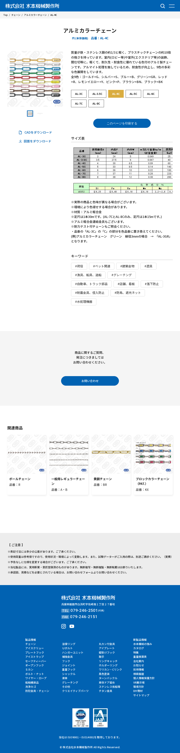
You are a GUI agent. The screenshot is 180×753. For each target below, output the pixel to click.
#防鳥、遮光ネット (128, 292)
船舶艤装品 (32, 682)
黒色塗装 (104, 674)
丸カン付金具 (107, 644)
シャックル (68, 674)
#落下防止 (152, 283)
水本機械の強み (142, 644)
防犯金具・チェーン (37, 691)
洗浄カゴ (30, 687)
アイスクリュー (34, 648)
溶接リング (68, 644)
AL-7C (79, 103)
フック (66, 661)
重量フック (68, 669)
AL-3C (79, 94)
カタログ (138, 648)
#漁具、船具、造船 (88, 274)
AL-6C (151, 94)
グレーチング (70, 682)
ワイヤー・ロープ (36, 678)
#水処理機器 (83, 301)
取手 (101, 657)
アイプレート (107, 648)
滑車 (64, 678)
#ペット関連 (101, 266)
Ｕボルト (67, 648)
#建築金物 (127, 266)
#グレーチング (121, 274)
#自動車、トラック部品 (91, 283)
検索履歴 (138, 674)
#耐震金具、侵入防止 (90, 292)
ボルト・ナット (34, 674)
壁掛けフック (107, 652)
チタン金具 (105, 691)
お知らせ (138, 665)
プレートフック (34, 652)
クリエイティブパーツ (75, 691)
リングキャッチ (108, 661)
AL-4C (116, 94)
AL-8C (96, 103)
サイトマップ (141, 695)
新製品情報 (140, 640)
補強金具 (67, 657)
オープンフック (34, 665)
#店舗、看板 (126, 283)
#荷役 (79, 266)
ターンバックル (108, 678)
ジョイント (68, 665)
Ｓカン (29, 669)
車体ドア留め (107, 682)
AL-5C (133, 94)
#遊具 (148, 266)
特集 (136, 652)
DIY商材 (138, 691)
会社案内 (138, 661)
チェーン (30, 644)
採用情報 (138, 669)
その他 (66, 687)
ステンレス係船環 (109, 687)
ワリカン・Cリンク (110, 669)
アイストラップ (34, 657)
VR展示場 (139, 682)
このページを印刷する (122, 123)
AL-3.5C (97, 94)
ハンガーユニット (72, 652)
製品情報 (30, 640)
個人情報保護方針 (144, 678)
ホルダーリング (108, 665)
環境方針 (138, 687)
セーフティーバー (35, 661)
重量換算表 (140, 657)
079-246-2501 (84, 610)
